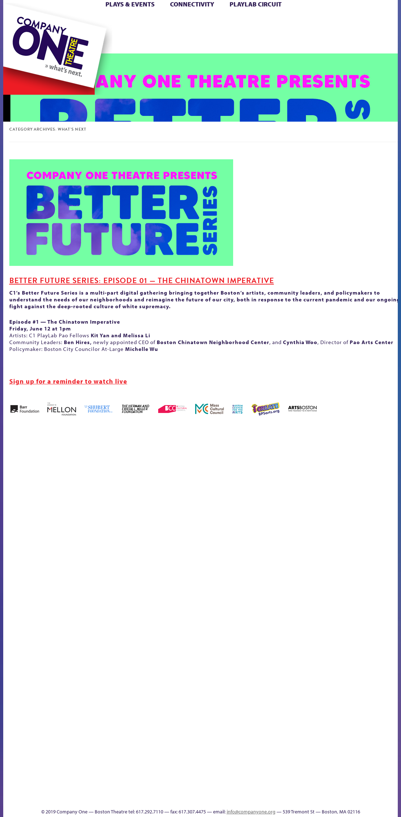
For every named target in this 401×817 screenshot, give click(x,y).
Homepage (376, 485)
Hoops (387, 485)
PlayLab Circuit (256, 4)
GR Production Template (317, 474)
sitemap (139, 42)
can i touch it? (221, 474)
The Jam (79, 42)
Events (238, 797)
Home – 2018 (356, 474)
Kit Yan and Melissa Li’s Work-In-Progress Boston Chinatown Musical (31, 549)
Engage (243, 42)
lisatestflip (61, 603)
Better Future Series (86, 474)
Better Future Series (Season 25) (118, 464)
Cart (238, 21)
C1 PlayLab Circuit (239, 636)
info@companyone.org (251, 811)
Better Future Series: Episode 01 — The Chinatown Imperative (141, 280)
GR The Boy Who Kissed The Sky (327, 453)
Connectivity (192, 4)
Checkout (255, 485)
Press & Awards (348, 42)
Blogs (236, 733)
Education (301, 485)
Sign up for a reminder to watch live (68, 381)
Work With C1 (116, 786)
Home (15, 21)
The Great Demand (375, 592)
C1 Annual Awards (314, 786)
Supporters (302, 797)
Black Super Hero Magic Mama (161, 464)
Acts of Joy (55, 474)
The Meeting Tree (89, 786)
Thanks (274, 42)
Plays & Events (130, 4)
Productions (198, 797)
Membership (78, 603)
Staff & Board (313, 592)
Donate (288, 21)
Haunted (344, 485)
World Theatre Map (239, 711)
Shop (300, 32)
